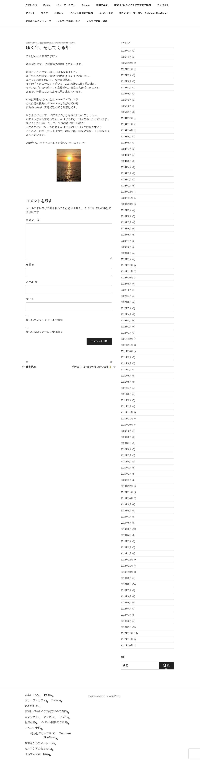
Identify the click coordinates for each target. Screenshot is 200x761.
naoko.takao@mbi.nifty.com (60, 43)
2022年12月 (127, 265)
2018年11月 (127, 565)
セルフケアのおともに (68, 21)
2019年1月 (126, 553)
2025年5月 (126, 93)
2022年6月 (126, 302)
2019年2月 (126, 547)
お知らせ (58, 13)
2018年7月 (126, 590)
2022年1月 (126, 332)
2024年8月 (126, 142)
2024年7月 (126, 149)
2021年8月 (126, 363)
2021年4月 (126, 388)
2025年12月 (127, 63)
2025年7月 (126, 87)
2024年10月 (127, 130)
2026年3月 (126, 50)
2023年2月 (126, 253)
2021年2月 (126, 400)
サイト (30, 299)
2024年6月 (126, 155)
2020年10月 (127, 424)
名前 (30, 264)
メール (31, 281)
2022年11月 (127, 271)
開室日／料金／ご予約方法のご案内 (132, 5)
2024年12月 (127, 118)
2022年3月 (126, 320)
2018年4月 (126, 608)
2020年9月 (126, 431)
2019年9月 (126, 504)
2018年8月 (126, 584)
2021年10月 (127, 351)
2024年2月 (126, 179)
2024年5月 (126, 161)
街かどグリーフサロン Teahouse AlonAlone (143, 13)
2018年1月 (126, 627)
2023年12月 (127, 191)
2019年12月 (127, 486)
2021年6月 (126, 375)
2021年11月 (127, 345)
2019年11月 (127, 492)
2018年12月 (127, 559)
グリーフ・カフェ (66, 5)
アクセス (30, 13)
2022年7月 (126, 296)
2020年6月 (126, 449)
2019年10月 (127, 498)
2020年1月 (126, 480)
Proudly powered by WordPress (104, 696)
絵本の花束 (102, 5)
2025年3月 (126, 100)
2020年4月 (126, 461)
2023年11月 (127, 198)
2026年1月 (126, 57)
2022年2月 (126, 326)
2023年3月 (126, 247)
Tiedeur (86, 5)
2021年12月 (127, 339)
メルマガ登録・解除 (96, 21)
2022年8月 (126, 290)
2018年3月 (126, 614)
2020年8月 (126, 437)
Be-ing (46, 5)
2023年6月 (126, 228)
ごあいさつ (31, 5)
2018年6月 (126, 596)
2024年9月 (126, 136)
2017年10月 (127, 645)
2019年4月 (126, 535)
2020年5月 (126, 455)
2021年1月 (126, 406)
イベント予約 (106, 13)
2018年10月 (127, 572)
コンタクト (163, 5)
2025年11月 (127, 69)
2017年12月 (127, 633)
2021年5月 (126, 381)
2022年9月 (126, 283)
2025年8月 (126, 81)
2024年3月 (126, 173)
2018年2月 (126, 621)
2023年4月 (126, 241)
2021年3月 (126, 394)
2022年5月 (126, 308)
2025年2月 (126, 106)
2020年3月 (126, 467)
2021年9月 (126, 357)
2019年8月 (126, 510)
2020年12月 (127, 412)
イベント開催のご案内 (81, 13)
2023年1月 (126, 259)
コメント (33, 220)
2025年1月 (126, 112)
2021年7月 (126, 369)
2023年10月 (127, 204)
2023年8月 (126, 216)
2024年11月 (127, 124)
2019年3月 (126, 541)
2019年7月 (126, 516)
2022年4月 (126, 314)
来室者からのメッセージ (38, 21)
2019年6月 (126, 522)
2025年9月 (126, 75)
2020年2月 (126, 473)
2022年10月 (127, 277)
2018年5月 (126, 602)
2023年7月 (126, 222)
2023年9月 (126, 210)
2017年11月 (127, 639)
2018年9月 (126, 578)
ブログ (44, 13)
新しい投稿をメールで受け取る (44, 331)
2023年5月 (126, 234)
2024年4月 (126, 167)
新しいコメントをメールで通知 (44, 320)
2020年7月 (126, 443)
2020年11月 (127, 418)
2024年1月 (126, 185)
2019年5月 (126, 529)
